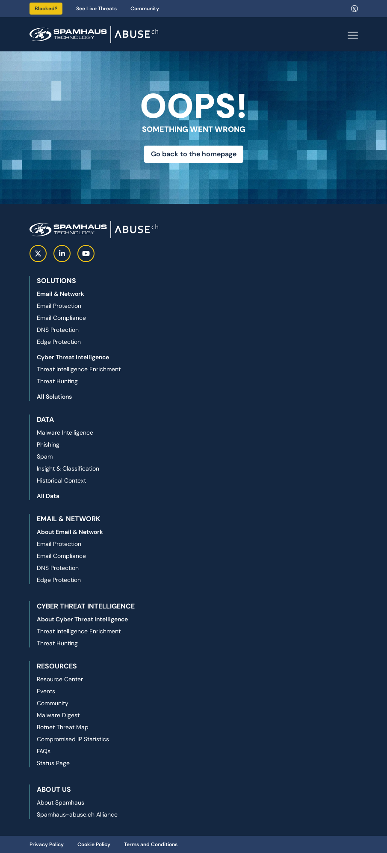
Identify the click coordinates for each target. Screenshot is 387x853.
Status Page (53, 763)
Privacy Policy (47, 844)
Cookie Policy (93, 844)
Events (46, 691)
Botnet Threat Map (63, 727)
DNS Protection (58, 330)
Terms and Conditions (150, 844)
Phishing (48, 444)
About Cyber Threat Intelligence (82, 619)
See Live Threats (96, 8)
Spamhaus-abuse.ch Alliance (77, 814)
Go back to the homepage (193, 153)
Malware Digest (58, 715)
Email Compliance (61, 318)
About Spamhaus (60, 802)
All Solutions (54, 396)
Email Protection (59, 306)
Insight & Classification (68, 468)
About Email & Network (70, 532)
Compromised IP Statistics (73, 739)
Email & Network (60, 294)
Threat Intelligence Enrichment (79, 369)
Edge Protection (59, 342)
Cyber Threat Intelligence (73, 357)
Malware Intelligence (65, 432)
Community (144, 8)
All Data (48, 496)
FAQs (43, 751)
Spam (45, 456)
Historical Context (61, 480)
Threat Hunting (57, 381)
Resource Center (60, 679)
